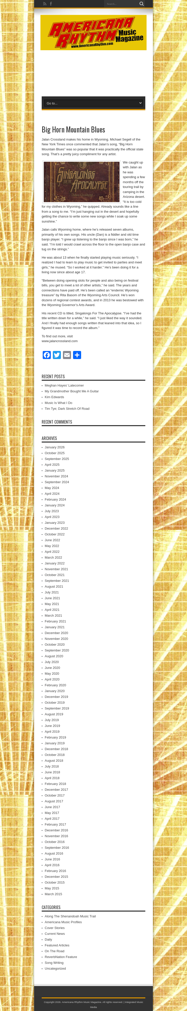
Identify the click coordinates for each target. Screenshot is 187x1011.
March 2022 (53, 557)
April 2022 (52, 552)
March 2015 (53, 894)
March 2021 (53, 615)
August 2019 (54, 714)
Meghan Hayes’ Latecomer (64, 385)
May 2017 (52, 813)
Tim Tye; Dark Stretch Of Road (67, 409)
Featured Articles (57, 945)
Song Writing (54, 963)
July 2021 (52, 592)
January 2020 (55, 691)
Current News (55, 934)
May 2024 (52, 488)
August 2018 (54, 760)
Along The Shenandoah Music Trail (70, 916)
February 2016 (55, 871)
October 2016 (55, 842)
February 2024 (55, 499)
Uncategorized (55, 968)
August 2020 (54, 656)
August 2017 (54, 801)
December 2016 (56, 830)
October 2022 (55, 534)
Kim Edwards (54, 397)
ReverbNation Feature (61, 957)
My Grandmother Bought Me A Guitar (72, 391)
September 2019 (57, 708)
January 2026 (55, 447)
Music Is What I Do (58, 403)
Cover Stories (55, 928)
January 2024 (55, 505)
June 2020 (52, 668)
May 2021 (52, 604)
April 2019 (52, 731)
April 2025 (52, 465)
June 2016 (52, 859)
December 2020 (56, 633)
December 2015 (56, 877)
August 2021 (54, 586)
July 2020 (52, 662)
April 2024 (52, 494)
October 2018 (55, 755)
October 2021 (55, 575)
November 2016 (56, 836)
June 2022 (52, 540)
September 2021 (57, 581)
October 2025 (55, 453)
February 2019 (55, 737)
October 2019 (55, 702)
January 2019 (55, 743)
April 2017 (52, 819)
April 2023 (52, 517)
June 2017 (52, 807)
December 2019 (56, 697)
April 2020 (52, 679)
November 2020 (56, 639)
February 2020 (55, 685)
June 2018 (52, 772)
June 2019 (52, 726)
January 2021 (55, 627)
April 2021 (52, 610)
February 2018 (55, 784)
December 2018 (56, 749)
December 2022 (56, 528)
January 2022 (55, 563)
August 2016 (54, 853)
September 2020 (57, 650)
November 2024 (56, 476)
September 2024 (57, 482)
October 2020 (55, 644)
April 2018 (52, 778)
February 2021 (55, 621)
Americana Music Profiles (63, 922)
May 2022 (52, 546)
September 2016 (57, 848)
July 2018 (52, 766)
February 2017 (55, 824)
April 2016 (52, 865)
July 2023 (52, 511)
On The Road (54, 951)
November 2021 (56, 569)
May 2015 (52, 888)
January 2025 (55, 470)
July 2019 (52, 720)
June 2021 (52, 598)
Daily (48, 939)
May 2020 (52, 673)
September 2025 (57, 459)
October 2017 (55, 795)
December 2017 (56, 789)
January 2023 (55, 523)
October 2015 (55, 882)
